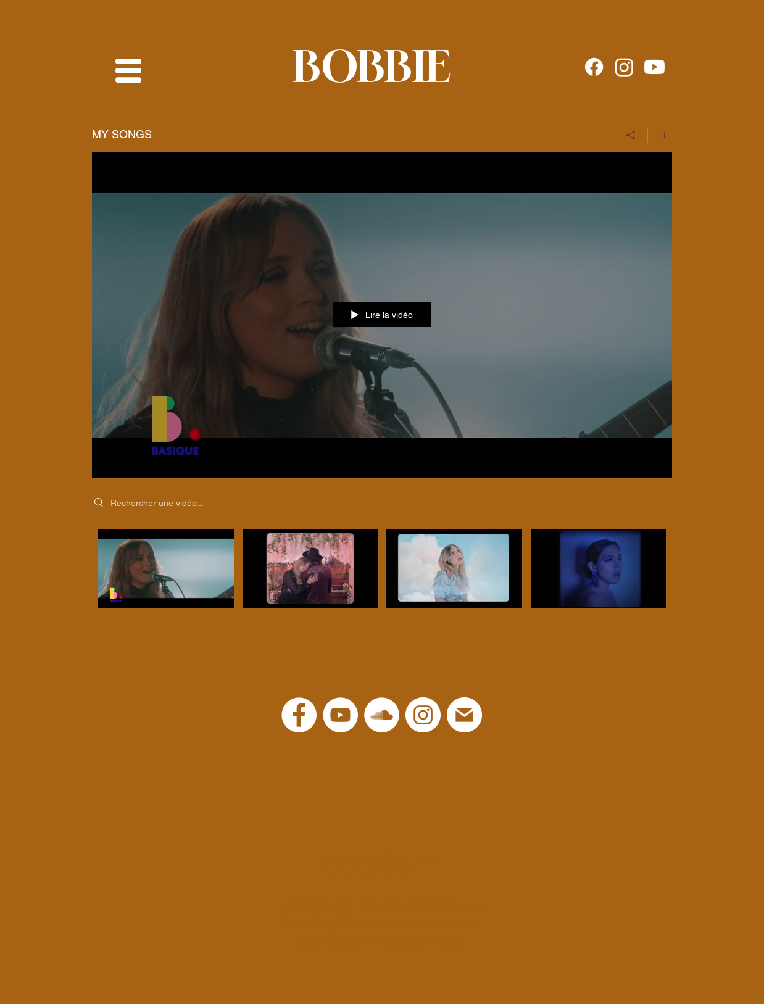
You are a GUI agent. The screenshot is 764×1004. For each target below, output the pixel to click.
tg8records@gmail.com (421, 904)
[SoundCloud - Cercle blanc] (381, 714)
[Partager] (631, 135)
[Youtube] (654, 67)
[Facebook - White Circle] (299, 714)
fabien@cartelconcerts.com (409, 922)
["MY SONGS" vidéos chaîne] (382, 571)
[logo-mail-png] (464, 714)
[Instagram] (624, 67)
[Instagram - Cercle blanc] (423, 714)
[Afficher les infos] (660, 135)
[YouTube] (340, 714)
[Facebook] (594, 67)
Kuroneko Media (418, 940)
